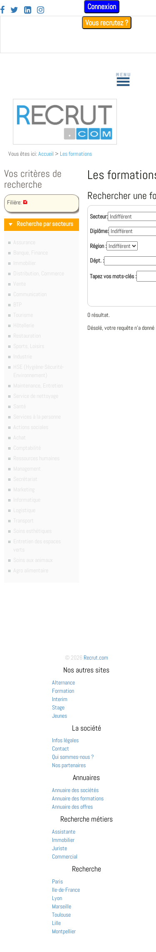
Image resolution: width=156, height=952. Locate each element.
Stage (58, 707)
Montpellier (64, 931)
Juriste (59, 848)
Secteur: (99, 216)
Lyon (57, 898)
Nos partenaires (69, 765)
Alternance (63, 682)
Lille (56, 923)
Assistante (63, 831)
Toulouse (61, 914)
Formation (63, 690)
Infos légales (65, 740)
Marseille (61, 906)
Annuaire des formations (78, 798)
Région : (98, 246)
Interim (59, 699)
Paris (57, 881)
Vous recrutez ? (106, 22)
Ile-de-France (66, 889)
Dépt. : (97, 260)
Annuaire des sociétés (75, 790)
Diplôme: (99, 231)
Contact (60, 748)
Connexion (101, 6)
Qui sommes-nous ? (73, 757)
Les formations (76, 153)
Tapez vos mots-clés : (113, 276)
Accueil (46, 153)
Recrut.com (96, 657)
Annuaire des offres (72, 806)
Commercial (64, 856)
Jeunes (59, 715)
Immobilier (63, 840)
